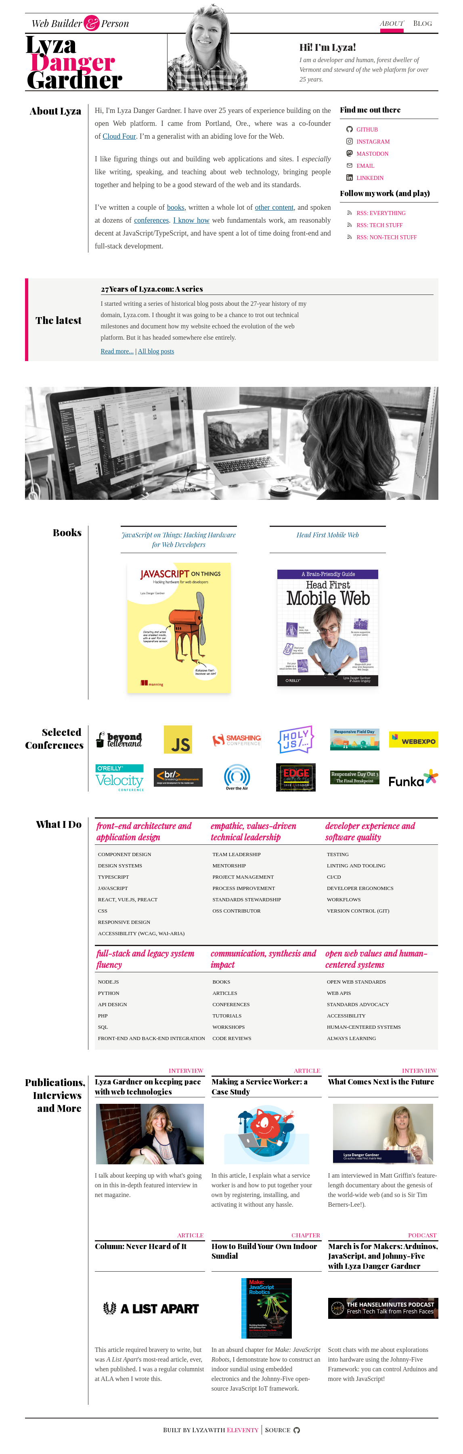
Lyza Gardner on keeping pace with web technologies (148, 1087)
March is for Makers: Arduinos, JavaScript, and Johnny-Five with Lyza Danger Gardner (383, 1256)
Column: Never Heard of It (140, 1246)
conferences (151, 220)
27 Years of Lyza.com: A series (152, 289)
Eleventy (242, 1429)
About (392, 23)
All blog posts (156, 351)
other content (274, 207)
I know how (191, 220)
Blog (422, 23)
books (175, 207)
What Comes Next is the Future (381, 1081)
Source (277, 1429)
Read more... (117, 351)
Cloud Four (119, 136)
